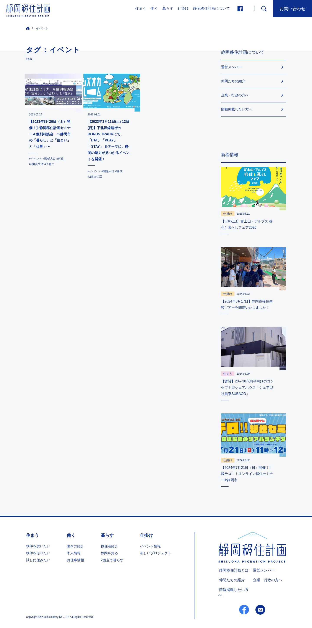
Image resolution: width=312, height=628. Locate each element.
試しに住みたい (38, 560)
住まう (140, 8)
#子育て (51, 164)
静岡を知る (109, 553)
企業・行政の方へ (235, 95)
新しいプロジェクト (155, 553)
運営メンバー (231, 67)
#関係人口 (51, 158)
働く (154, 8)
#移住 (62, 158)
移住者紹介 (109, 546)
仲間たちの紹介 (233, 81)
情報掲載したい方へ (236, 109)
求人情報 (74, 553)
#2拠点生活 (37, 164)
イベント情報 (150, 546)
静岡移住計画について (211, 8)
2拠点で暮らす (112, 560)
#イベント (36, 158)
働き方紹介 (75, 546)
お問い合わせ (293, 8)
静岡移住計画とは (232, 570)
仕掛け (183, 8)
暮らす (167, 8)
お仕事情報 (75, 560)
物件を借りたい (38, 553)
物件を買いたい (38, 546)
